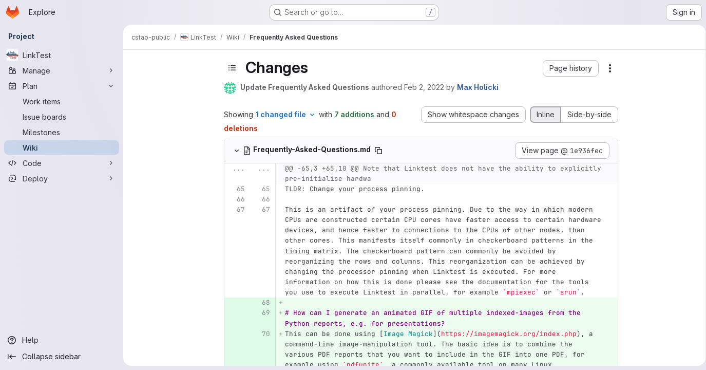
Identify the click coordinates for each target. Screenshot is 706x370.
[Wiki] (61, 147)
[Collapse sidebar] (61, 356)
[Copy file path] (376, 150)
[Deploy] (61, 178)
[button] (569, 68)
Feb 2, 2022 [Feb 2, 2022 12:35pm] (422, 87)
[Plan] (61, 86)
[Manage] (61, 70)
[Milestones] (61, 132)
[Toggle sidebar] (230, 68)
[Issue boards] (61, 116)
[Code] (61, 163)
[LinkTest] (61, 55)
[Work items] (61, 101)
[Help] (61, 340)
